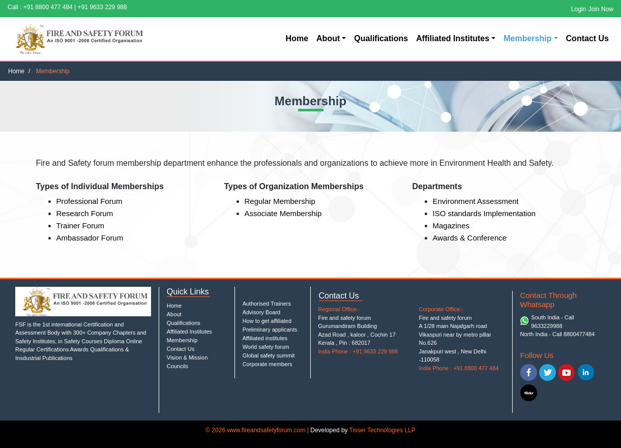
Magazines (451, 225)
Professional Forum (89, 201)
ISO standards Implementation (484, 213)
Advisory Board (262, 312)
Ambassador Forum (90, 237)
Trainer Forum (80, 225)
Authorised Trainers (267, 304)
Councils (177, 366)
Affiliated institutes (265, 338)
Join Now (600, 9)
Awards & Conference (470, 237)
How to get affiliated (267, 321)
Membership (527, 38)
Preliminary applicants (270, 329)
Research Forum (84, 213)
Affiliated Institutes (452, 38)
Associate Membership (283, 213)
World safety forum (266, 347)
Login (578, 9)
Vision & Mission (187, 357)
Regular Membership (280, 201)
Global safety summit (269, 355)
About (328, 38)
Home (297, 38)
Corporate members (267, 364)
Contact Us (587, 38)
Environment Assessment (476, 201)
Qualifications (381, 38)
